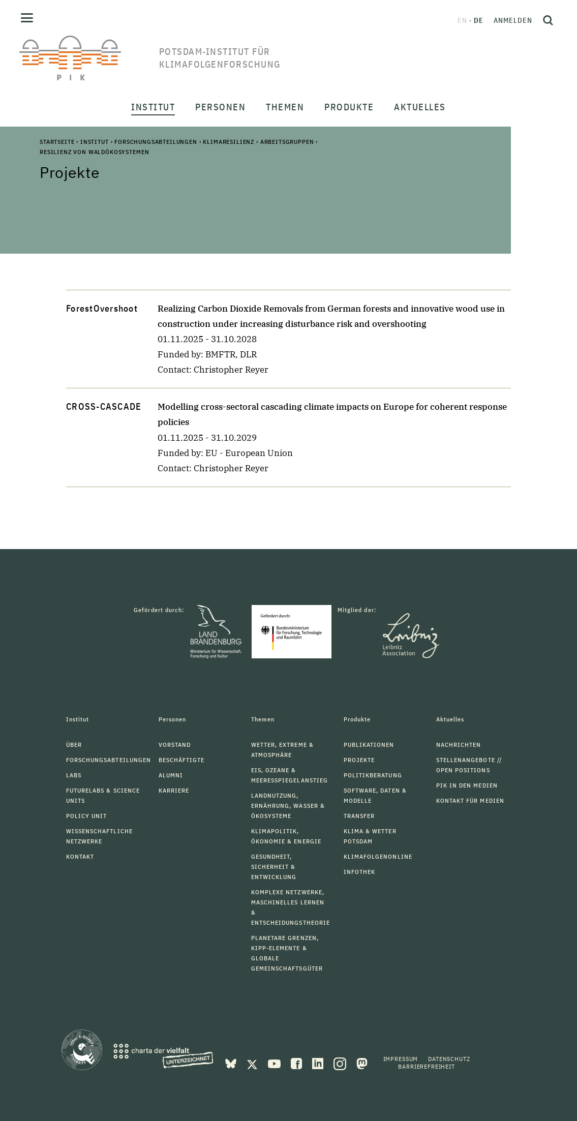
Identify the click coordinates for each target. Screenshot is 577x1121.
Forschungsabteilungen (155, 141)
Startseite (57, 141)
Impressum (400, 1059)
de (478, 20)
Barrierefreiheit (426, 1066)
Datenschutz (449, 1059)
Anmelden (513, 20)
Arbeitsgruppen (287, 141)
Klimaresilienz (228, 141)
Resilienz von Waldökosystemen (94, 152)
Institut (94, 141)
